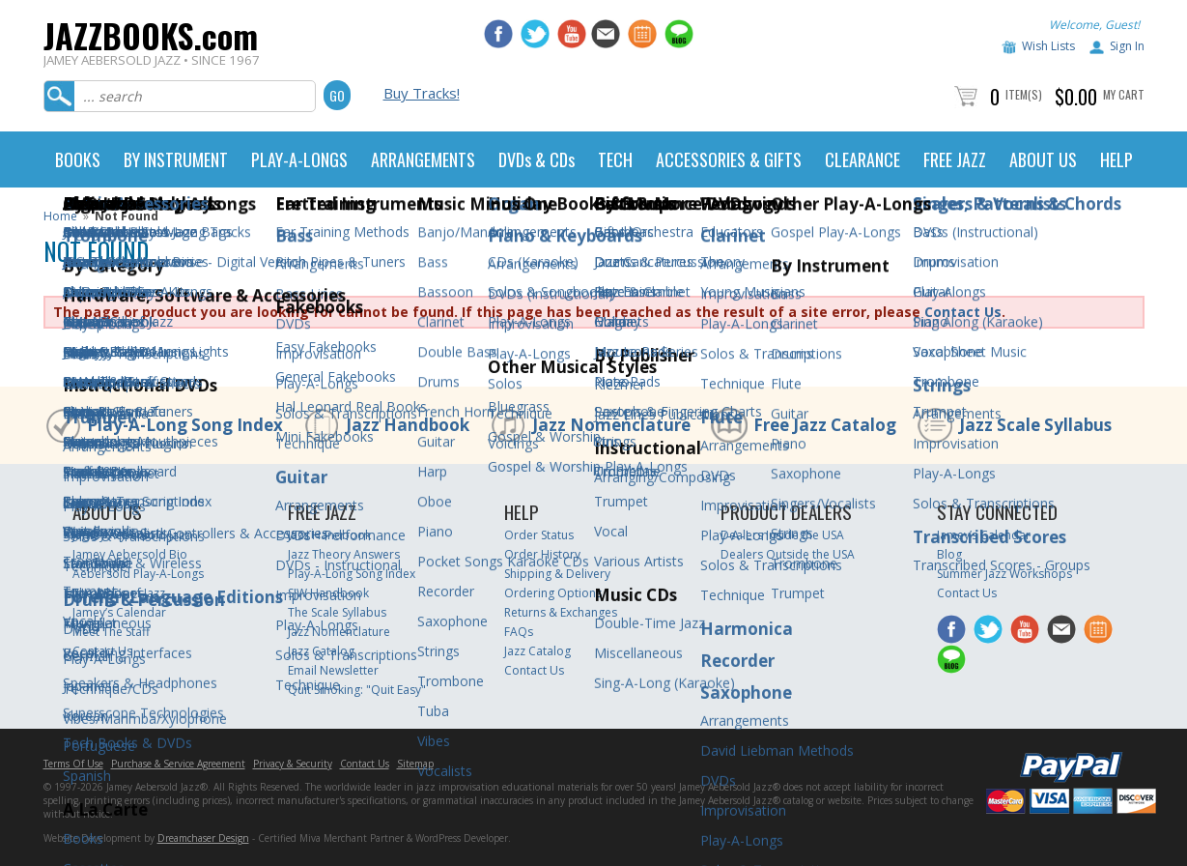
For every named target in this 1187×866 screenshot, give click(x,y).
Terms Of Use (73, 763)
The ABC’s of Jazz (118, 593)
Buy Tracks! (421, 92)
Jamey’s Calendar (119, 612)
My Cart (1124, 94)
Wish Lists (1048, 46)
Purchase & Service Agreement (178, 763)
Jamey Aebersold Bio (129, 554)
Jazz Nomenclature (611, 425)
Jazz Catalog (321, 651)
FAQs (518, 631)
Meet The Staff (111, 631)
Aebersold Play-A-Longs (138, 573)
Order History (542, 554)
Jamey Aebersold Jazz (131, 535)
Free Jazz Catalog (824, 425)
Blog (949, 554)
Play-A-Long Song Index (185, 425)
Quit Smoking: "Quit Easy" (357, 689)
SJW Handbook (328, 593)
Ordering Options (553, 593)
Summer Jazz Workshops (1004, 573)
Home (60, 216)
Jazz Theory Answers (344, 554)
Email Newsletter (333, 670)
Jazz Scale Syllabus (1035, 425)
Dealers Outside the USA (788, 554)
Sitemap (415, 763)
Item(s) (1023, 94)
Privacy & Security (292, 763)
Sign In (1127, 46)
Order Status (539, 535)
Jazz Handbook (407, 425)
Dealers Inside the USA (782, 535)
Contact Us (963, 312)
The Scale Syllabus (337, 612)
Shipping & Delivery (557, 573)
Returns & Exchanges (560, 612)
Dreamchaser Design (203, 838)
